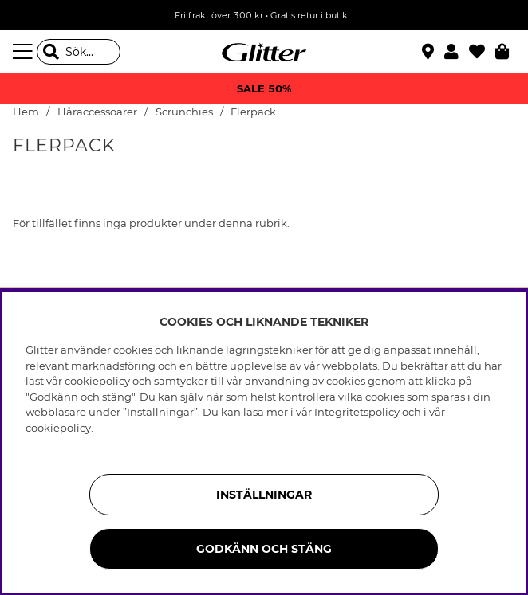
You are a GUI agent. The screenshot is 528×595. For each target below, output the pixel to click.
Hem (26, 112)
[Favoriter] (482, 52)
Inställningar (264, 494)
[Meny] (25, 52)
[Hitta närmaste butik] (430, 53)
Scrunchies (184, 112)
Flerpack (253, 112)
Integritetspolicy (357, 411)
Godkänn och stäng (264, 549)
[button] (456, 52)
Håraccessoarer (97, 112)
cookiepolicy (58, 427)
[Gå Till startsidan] (264, 52)
